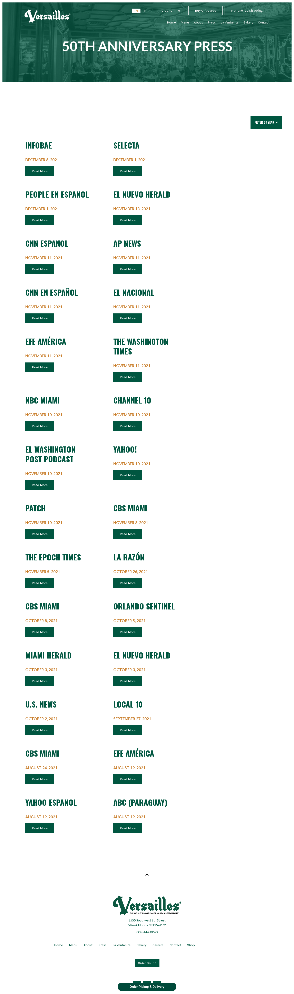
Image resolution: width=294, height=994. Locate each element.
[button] (266, 122)
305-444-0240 (147, 932)
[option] (144, 11)
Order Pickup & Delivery (147, 987)
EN (136, 11)
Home (171, 22)
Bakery (248, 22)
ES (144, 11)
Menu (185, 22)
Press (212, 22)
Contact (264, 22)
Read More (40, 171)
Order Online (170, 10)
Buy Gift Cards (205, 10)
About (198, 22)
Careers (158, 945)
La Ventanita (229, 22)
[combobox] (136, 11)
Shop (191, 945)
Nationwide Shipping (247, 10)
